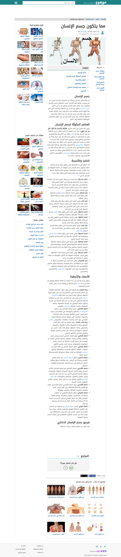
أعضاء (79, 283)
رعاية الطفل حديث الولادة (35, 228)
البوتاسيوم (66, 153)
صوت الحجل (39, 253)
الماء (72, 134)
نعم (71, 467)
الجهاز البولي (69, 406)
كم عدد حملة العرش (36, 235)
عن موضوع (40, 545)
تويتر (86, 476)
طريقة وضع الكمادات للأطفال (33, 246)
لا (65, 467)
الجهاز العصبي (53, 233)
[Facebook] (104, 546)
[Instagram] (96, 546)
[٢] (67, 155)
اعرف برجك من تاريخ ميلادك (34, 224)
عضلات (56, 211)
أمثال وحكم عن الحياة (36, 231)
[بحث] (72, 3)
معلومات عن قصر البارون (35, 239)
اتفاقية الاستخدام (21, 549)
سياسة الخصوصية (38, 549)
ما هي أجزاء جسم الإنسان (100, 83)
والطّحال (67, 306)
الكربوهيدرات (83, 311)
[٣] (79, 175)
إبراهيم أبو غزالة (82, 31)
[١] (79, 131)
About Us (40, 552)
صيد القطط (39, 242)
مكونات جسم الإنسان (100, 72)
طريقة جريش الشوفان (36, 250)
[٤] (78, 286)
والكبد (51, 319)
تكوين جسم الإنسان (100, 88)
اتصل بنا (23, 545)
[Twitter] (100, 546)
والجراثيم (79, 230)
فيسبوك (93, 476)
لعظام (63, 192)
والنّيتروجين (79, 144)
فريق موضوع (22, 552)
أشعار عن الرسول (37, 257)
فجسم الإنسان (85, 108)
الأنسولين (61, 268)
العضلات (85, 352)
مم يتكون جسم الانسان (99, 77)
